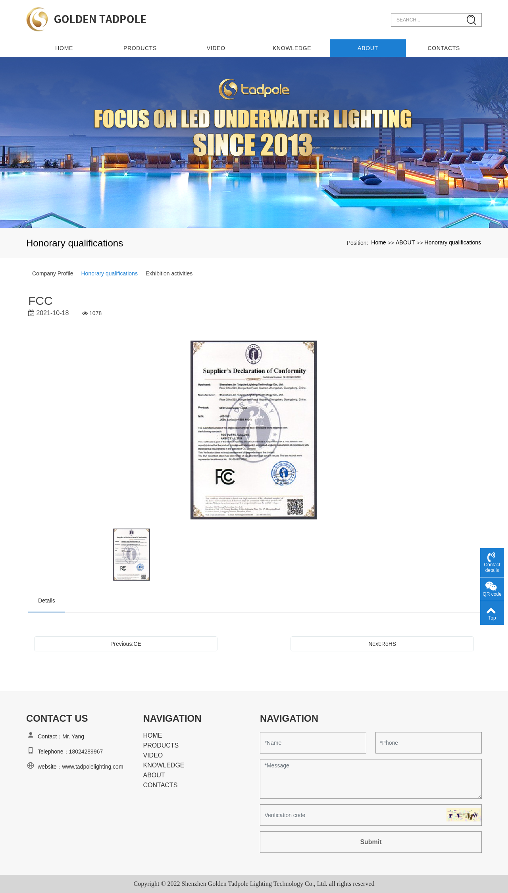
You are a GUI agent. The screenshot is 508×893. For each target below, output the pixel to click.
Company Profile (52, 273)
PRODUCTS (140, 48)
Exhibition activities (169, 273)
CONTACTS (444, 48)
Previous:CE (125, 644)
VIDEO (216, 48)
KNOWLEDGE (292, 48)
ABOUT (368, 48)
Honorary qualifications (453, 242)
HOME (152, 735)
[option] (254, 431)
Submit (370, 842)
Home (64, 48)
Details (46, 600)
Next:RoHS (382, 644)
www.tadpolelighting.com (92, 766)
